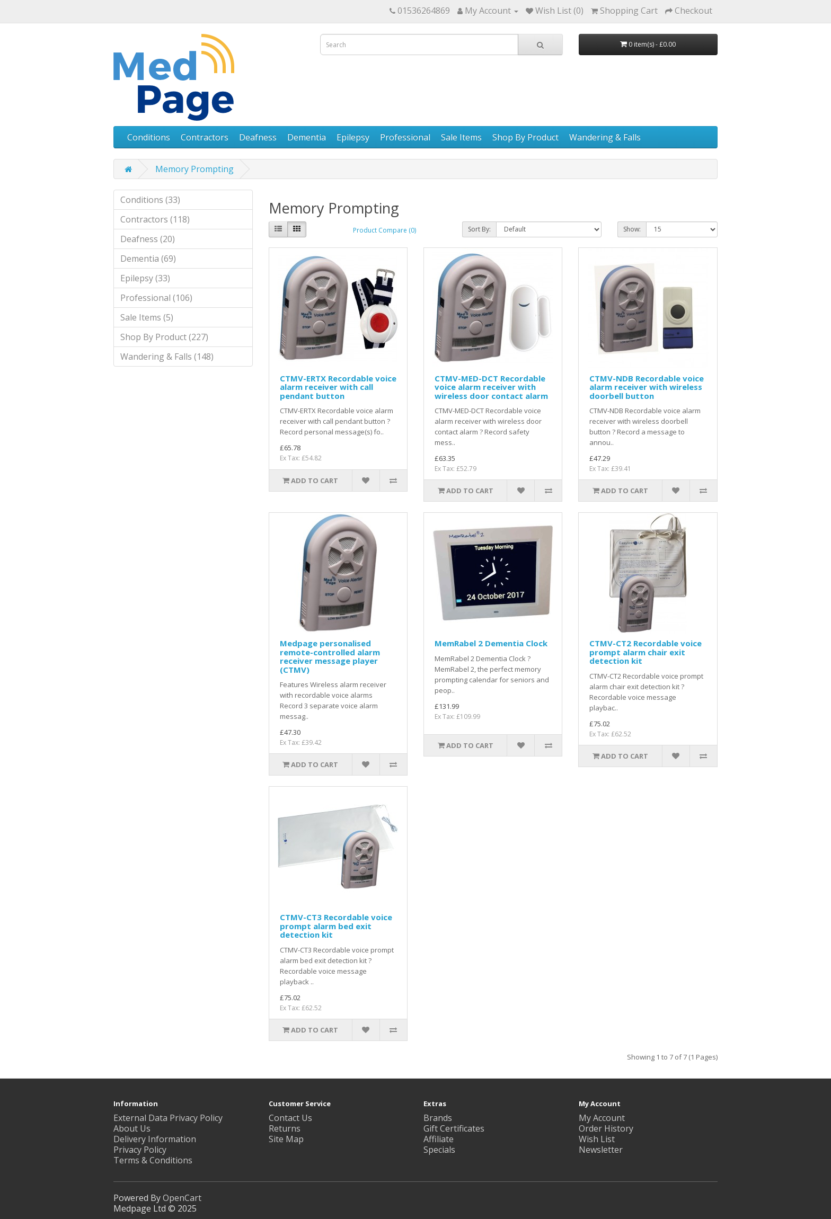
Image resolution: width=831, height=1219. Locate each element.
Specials (439, 1149)
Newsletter (601, 1149)
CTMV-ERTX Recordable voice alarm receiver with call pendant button (338, 387)
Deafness (258, 137)
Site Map (286, 1139)
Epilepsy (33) (145, 278)
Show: (632, 229)
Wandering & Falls (605, 137)
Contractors (204, 137)
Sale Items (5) (146, 317)
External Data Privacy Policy (168, 1118)
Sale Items (461, 137)
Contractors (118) (155, 219)
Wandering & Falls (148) (167, 356)
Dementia (306, 137)
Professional (405, 137)
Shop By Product (525, 137)
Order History (606, 1128)
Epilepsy (353, 137)
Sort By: (479, 229)
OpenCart (182, 1198)
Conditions (148, 137)
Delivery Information (154, 1139)
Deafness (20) (147, 239)
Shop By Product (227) (164, 337)
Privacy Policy (139, 1149)
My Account (602, 1118)
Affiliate (438, 1139)
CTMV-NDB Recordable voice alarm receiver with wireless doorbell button (646, 387)
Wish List (597, 1139)
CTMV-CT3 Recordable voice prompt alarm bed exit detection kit (336, 926)
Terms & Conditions (152, 1160)
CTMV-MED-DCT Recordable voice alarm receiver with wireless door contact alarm (491, 387)
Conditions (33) (150, 200)
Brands (437, 1118)
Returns (284, 1128)
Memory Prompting (194, 169)
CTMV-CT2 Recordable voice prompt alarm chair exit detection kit (645, 652)
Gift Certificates (453, 1128)
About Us (132, 1128)
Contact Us (290, 1118)
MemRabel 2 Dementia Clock (491, 643)
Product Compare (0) (384, 230)
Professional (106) (156, 298)
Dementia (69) (148, 258)
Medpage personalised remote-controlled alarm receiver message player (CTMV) (330, 656)
